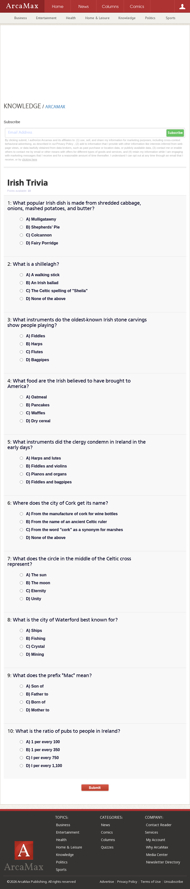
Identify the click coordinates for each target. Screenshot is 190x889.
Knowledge (127, 18)
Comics (107, 832)
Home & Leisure (97, 18)
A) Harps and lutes (43, 458)
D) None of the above (46, 299)
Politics (150, 18)
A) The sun (36, 575)
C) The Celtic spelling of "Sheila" (57, 291)
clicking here (29, 159)
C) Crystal (35, 646)
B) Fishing (35, 638)
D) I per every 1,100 (44, 766)
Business (20, 18)
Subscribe (175, 133)
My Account (155, 839)
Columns (108, 839)
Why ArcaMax (157, 847)
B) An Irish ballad (42, 283)
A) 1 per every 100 (43, 742)
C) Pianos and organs (46, 474)
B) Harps (34, 344)
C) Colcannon (39, 235)
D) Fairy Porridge (42, 243)
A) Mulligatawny (41, 219)
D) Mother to (37, 710)
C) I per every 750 (42, 758)
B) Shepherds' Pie (43, 227)
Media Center (157, 854)
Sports (170, 18)
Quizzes (107, 847)
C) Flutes (34, 352)
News (105, 824)
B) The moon (38, 583)
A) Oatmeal (36, 397)
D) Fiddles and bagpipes (49, 482)
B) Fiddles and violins (46, 466)
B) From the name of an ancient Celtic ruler (66, 522)
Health (71, 18)
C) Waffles (35, 413)
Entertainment (46, 18)
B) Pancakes (37, 405)
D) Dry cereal (38, 421)
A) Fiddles (35, 336)
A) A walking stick (43, 275)
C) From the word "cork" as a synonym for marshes (74, 530)
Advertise (107, 881)
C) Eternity (36, 591)
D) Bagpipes (37, 360)
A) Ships (34, 630)
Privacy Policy (127, 881)
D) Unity (33, 599)
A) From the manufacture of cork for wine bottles (72, 514)
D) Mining (35, 654)
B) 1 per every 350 (43, 750)
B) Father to (37, 694)
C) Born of (35, 702)
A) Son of (35, 686)
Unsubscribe (173, 881)
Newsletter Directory (163, 862)
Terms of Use (151, 881)
